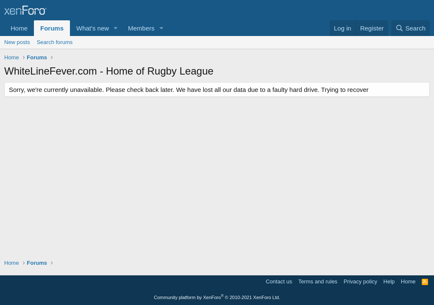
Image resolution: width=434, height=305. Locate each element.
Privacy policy (360, 281)
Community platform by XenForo (217, 297)
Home (19, 28)
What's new (92, 28)
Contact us (279, 281)
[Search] (410, 28)
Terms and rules (317, 281)
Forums (52, 28)
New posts (17, 42)
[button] (116, 28)
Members (141, 28)
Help (389, 281)
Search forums (55, 42)
